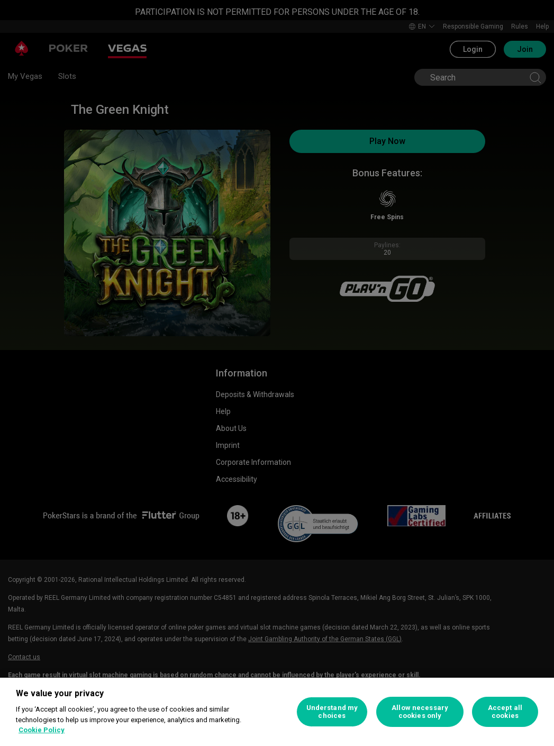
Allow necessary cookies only (420, 712)
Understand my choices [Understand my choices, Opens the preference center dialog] (332, 712)
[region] (277, 712)
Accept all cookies (505, 712)
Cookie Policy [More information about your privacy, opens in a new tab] (42, 730)
